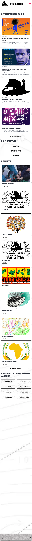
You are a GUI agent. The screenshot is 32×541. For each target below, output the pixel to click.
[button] (30, 3)
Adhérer (16, 146)
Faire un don (16, 151)
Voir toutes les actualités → (16, 136)
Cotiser (16, 156)
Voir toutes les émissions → (16, 368)
